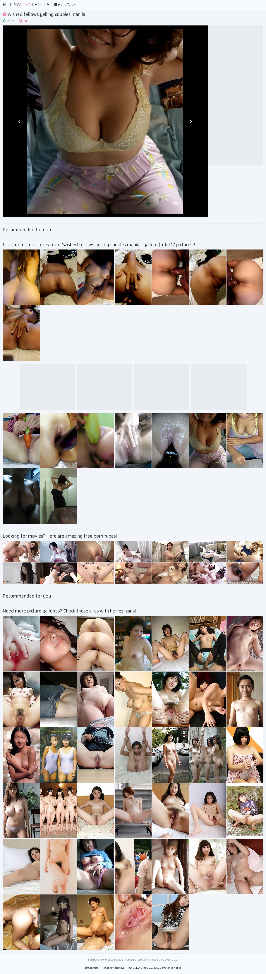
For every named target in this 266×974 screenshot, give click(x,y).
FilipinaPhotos (26, 4)
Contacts (91, 968)
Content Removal (114, 968)
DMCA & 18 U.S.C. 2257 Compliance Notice (155, 968)
